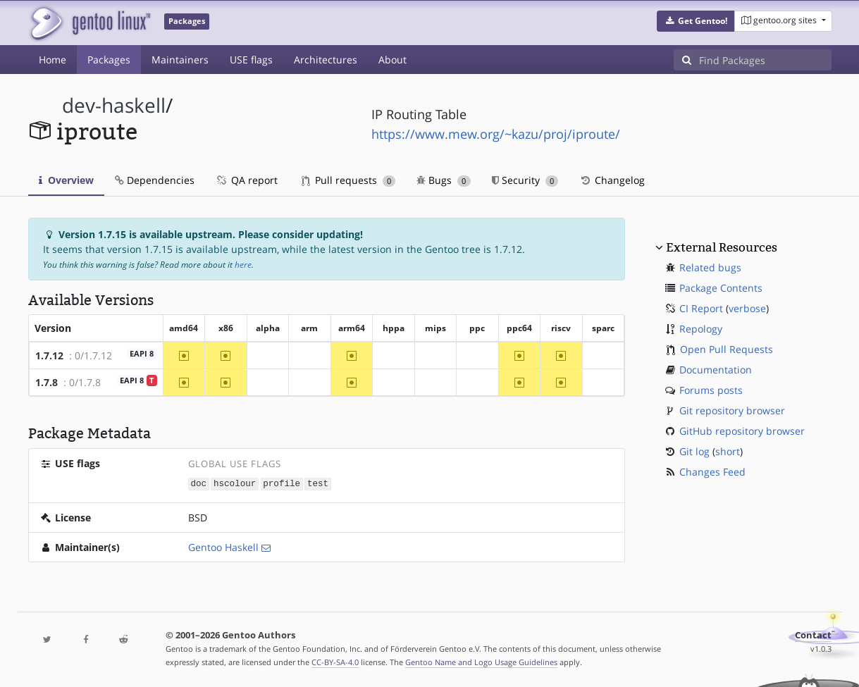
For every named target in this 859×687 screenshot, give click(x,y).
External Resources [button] (721, 247)
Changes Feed (712, 471)
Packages (108, 59)
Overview (66, 180)
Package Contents (720, 288)
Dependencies (154, 180)
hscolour (235, 483)
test (317, 483)
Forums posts (711, 390)
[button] (696, 21)
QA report (247, 180)
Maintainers (180, 59)
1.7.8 (46, 382)
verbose (747, 308)
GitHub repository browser (742, 431)
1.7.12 (49, 355)
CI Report (701, 308)
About (392, 59)
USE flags (251, 59)
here (243, 265)
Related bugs (710, 267)
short (727, 451)
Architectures (325, 59)
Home (52, 59)
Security (525, 180)
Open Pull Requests (726, 349)
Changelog (612, 180)
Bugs (443, 180)
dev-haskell (114, 105)
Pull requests (349, 180)
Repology (700, 328)
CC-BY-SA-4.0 (335, 661)
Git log (694, 451)
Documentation (715, 369)
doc (198, 483)
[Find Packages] (765, 59)
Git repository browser (732, 410)
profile (281, 483)
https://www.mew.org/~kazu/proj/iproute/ (495, 133)
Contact (813, 634)
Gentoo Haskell (223, 546)
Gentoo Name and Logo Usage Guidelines (481, 661)
